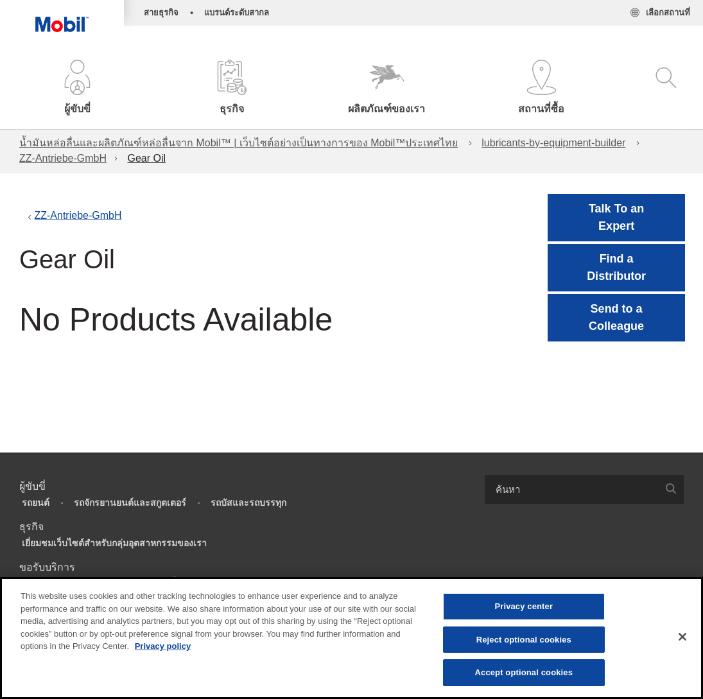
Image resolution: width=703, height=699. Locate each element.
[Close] (682, 637)
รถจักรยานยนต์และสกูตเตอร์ (130, 502)
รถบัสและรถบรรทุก (248, 502)
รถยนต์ (35, 502)
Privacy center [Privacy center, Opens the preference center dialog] (523, 606)
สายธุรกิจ (161, 12)
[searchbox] (572, 489)
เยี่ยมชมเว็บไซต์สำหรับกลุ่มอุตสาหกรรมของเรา (114, 543)
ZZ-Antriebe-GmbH (63, 158)
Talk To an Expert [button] (616, 217)
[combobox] (584, 489)
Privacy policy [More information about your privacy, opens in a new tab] (163, 646)
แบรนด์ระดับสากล (236, 12)
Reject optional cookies (523, 639)
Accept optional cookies (524, 672)
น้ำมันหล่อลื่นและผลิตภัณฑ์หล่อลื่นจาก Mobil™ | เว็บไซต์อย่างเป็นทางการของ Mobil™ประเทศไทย (238, 142)
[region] (351, 638)
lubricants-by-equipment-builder (553, 142)
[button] (77, 88)
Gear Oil (146, 158)
